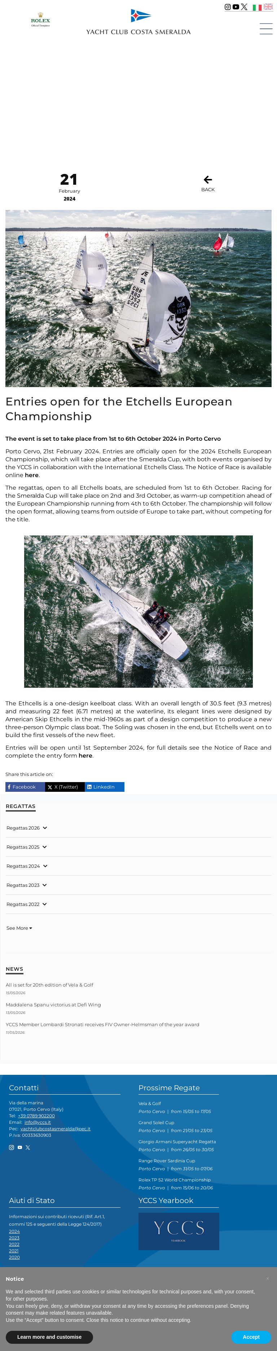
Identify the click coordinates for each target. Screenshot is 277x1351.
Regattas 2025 (22, 847)
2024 (14, 1231)
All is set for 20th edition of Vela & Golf (49, 985)
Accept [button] (251, 1337)
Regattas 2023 (22, 885)
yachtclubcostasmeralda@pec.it (56, 1128)
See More (19, 928)
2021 (13, 1250)
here (32, 475)
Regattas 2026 (23, 828)
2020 (14, 1257)
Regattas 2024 (23, 866)
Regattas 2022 (22, 904)
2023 (14, 1237)
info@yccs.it (38, 1122)
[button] (267, 1278)
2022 (14, 1244)
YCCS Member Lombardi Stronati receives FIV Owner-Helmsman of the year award (102, 1024)
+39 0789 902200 (36, 1115)
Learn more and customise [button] (49, 1337)
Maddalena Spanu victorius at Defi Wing (53, 1004)
